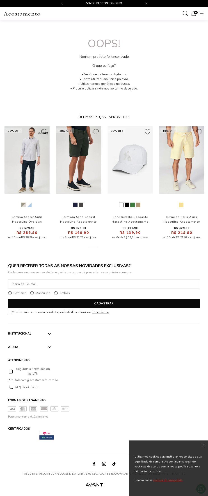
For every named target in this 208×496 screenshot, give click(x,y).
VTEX (114, 484)
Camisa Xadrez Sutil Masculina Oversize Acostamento (27, 219)
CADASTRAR (104, 304)
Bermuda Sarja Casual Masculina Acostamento (78, 219)
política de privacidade (167, 480)
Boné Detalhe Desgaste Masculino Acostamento (130, 219)
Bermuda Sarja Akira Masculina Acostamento (181, 219)
